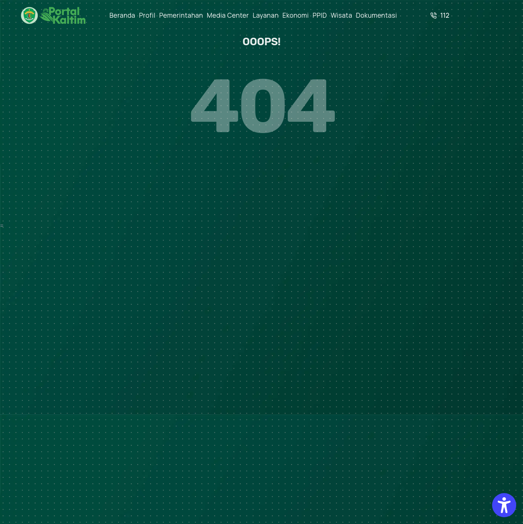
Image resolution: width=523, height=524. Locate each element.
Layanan (266, 15)
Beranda (122, 15)
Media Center (228, 15)
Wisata (341, 15)
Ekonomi (295, 15)
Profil (147, 15)
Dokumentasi (376, 15)
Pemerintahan (181, 15)
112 (439, 15)
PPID (320, 15)
